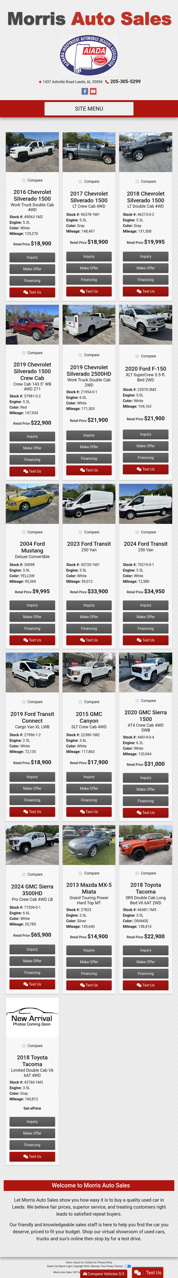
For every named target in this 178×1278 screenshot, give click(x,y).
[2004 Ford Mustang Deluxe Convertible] (32, 503)
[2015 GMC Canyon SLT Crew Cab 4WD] (89, 672)
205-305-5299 (125, 81)
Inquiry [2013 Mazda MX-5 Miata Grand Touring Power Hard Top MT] (89, 950)
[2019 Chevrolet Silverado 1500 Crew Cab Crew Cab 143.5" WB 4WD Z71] (32, 324)
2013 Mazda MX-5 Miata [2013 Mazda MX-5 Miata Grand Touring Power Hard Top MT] (89, 893)
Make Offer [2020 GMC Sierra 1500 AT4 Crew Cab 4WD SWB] (146, 789)
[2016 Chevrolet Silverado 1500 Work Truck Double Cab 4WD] (32, 152)
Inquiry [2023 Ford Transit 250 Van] (89, 605)
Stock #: (16, 217)
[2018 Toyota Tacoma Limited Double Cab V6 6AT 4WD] (32, 1017)
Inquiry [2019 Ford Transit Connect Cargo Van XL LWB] (32, 777)
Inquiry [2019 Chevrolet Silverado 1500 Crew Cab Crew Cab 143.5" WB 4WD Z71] (32, 436)
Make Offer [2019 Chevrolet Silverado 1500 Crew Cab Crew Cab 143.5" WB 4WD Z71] (32, 448)
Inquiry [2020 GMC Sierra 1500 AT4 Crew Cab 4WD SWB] (145, 778)
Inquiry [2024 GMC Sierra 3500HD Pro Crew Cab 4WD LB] (32, 949)
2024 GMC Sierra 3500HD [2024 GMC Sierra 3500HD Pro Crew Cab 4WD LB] (32, 892)
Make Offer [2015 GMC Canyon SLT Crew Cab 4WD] (89, 788)
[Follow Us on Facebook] (85, 91)
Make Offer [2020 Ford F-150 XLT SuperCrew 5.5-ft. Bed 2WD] (146, 446)
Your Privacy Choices (116, 1266)
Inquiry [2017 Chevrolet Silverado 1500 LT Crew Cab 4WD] (89, 256)
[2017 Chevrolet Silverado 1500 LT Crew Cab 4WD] (89, 152)
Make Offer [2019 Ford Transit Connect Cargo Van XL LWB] (32, 788)
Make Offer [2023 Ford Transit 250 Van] (89, 617)
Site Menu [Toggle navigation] (89, 108)
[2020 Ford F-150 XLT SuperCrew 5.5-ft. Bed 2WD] (145, 324)
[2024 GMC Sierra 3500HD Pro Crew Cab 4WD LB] (32, 845)
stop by (102, 1238)
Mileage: (17, 233)
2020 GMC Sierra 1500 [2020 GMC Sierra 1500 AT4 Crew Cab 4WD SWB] (145, 721)
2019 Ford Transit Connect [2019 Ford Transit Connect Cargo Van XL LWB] (32, 720)
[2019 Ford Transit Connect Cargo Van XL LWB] (32, 672)
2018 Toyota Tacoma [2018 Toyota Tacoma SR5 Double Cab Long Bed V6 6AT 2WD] (145, 893)
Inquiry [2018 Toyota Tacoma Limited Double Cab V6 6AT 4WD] (32, 1121)
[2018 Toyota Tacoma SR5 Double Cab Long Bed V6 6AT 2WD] (145, 845)
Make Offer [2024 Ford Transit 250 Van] (146, 617)
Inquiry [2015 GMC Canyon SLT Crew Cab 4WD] (89, 777)
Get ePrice (32, 1108)
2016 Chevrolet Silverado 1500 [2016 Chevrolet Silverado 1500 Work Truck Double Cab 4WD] (32, 200)
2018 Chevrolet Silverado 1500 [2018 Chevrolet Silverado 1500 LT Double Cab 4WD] (145, 199)
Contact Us (90, 1262)
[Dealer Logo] (89, 19)
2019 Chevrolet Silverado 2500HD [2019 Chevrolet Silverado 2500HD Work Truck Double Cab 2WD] (89, 376)
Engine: (16, 222)
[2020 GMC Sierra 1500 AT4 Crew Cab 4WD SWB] (145, 672)
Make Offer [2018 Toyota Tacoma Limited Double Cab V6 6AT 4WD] (32, 1133)
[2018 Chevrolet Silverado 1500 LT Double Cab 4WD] (145, 152)
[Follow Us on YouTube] (93, 91)
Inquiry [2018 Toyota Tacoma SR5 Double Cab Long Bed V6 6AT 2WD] (145, 950)
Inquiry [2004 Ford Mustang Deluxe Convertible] (32, 605)
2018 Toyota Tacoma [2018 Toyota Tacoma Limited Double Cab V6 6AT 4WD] (32, 1066)
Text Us (32, 292)
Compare (35, 180)
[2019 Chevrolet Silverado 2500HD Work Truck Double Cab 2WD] (89, 324)
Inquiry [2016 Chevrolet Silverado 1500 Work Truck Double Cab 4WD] (32, 257)
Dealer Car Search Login (59, 1266)
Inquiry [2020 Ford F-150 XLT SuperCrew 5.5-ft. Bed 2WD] (145, 434)
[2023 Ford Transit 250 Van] (89, 503)
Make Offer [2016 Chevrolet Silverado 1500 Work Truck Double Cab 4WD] (32, 269)
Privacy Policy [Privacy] (105, 1262)
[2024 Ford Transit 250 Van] (145, 503)
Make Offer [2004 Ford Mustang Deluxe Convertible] (32, 617)
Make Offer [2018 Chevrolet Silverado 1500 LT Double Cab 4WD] (146, 268)
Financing (32, 280)
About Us (78, 1262)
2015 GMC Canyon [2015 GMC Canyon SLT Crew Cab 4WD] (89, 720)
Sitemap (95, 1266)
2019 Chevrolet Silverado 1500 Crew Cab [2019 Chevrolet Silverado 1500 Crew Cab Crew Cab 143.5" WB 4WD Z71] (32, 376)
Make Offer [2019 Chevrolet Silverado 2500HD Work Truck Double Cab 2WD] (89, 447)
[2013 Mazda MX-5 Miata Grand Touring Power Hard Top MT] (89, 845)
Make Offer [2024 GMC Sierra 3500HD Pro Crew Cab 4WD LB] (32, 961)
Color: (14, 228)
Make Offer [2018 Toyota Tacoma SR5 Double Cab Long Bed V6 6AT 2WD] (146, 962)
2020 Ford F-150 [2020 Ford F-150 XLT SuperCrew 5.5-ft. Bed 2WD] (145, 374)
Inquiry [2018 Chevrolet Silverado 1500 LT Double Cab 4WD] (145, 256)
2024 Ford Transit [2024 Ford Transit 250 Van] (145, 546)
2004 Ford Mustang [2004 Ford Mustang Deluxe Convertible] (32, 550)
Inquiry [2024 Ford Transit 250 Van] (145, 605)
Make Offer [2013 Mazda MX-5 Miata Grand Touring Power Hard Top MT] (89, 962)
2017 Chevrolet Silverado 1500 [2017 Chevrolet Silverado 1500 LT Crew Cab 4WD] (89, 199)
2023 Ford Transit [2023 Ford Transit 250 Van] (89, 546)
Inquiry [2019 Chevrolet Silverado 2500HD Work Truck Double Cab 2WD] (89, 435)
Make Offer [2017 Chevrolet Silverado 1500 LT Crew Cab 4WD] (89, 268)
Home (69, 1262)
